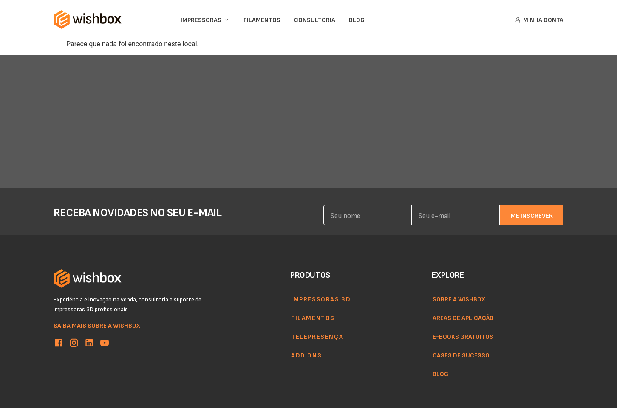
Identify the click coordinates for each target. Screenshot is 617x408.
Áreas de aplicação (463, 317)
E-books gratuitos (463, 336)
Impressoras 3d (321, 299)
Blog (440, 373)
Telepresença (317, 336)
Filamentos (313, 317)
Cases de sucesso (461, 355)
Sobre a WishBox (459, 299)
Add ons (306, 355)
